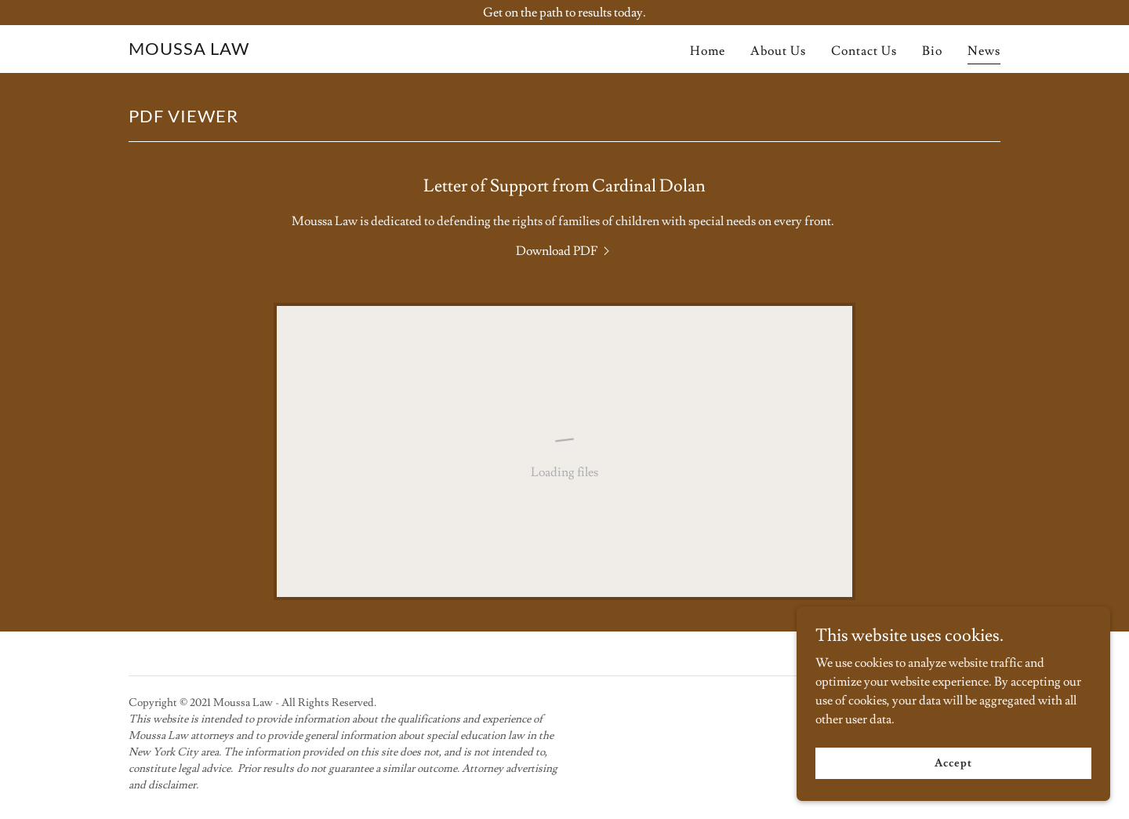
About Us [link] (778, 51)
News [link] (983, 51)
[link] (189, 51)
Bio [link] (932, 51)
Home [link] (707, 51)
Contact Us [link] (864, 51)
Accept (953, 795)
